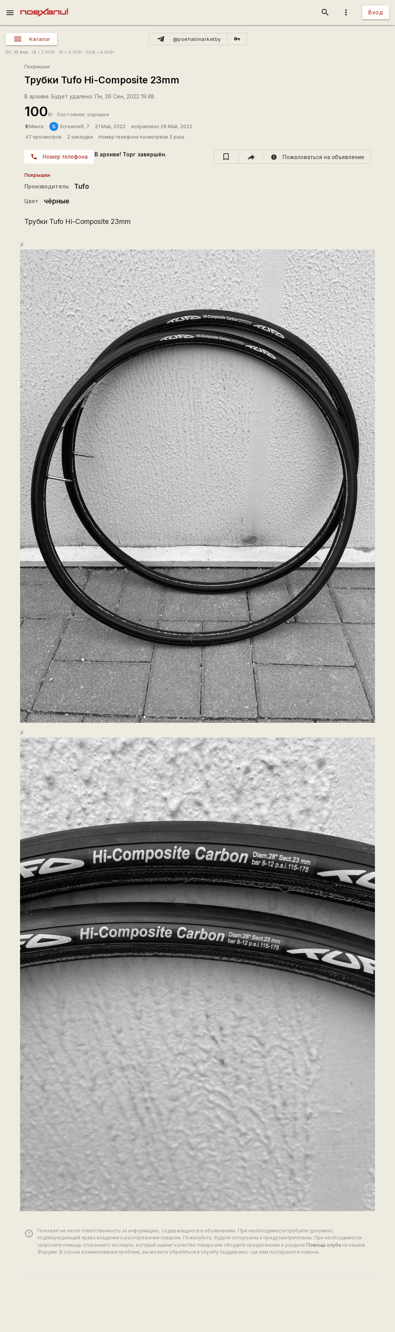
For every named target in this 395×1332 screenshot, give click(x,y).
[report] (317, 157)
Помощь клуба (323, 1245)
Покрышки (37, 66)
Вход (375, 12)
